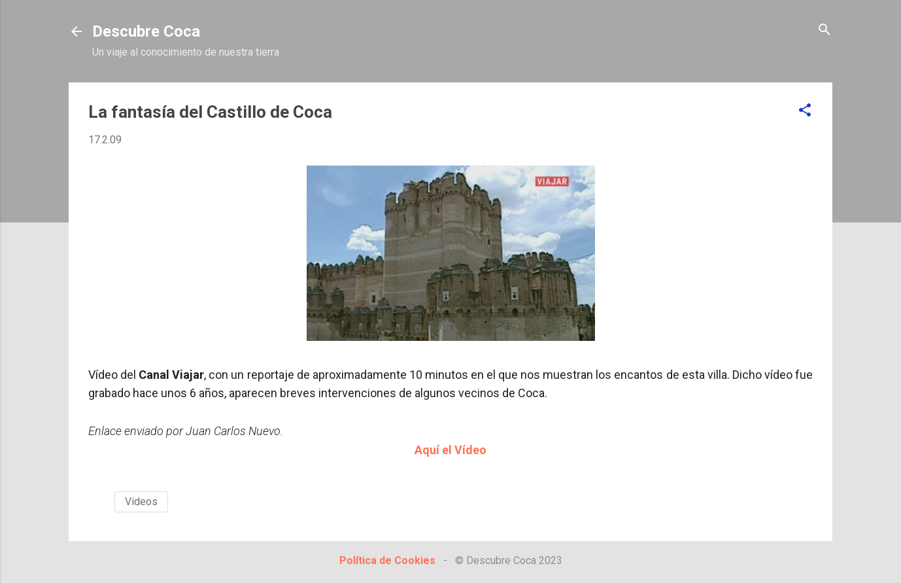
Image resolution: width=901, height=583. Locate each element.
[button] (805, 111)
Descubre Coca (146, 31)
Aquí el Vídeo (450, 450)
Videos (141, 501)
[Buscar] (824, 30)
